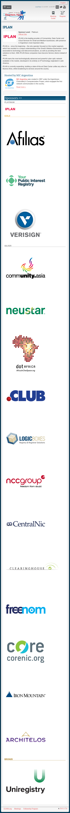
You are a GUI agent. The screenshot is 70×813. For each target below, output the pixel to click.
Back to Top (63, 808)
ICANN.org (8, 809)
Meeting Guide (53, 17)
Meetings (17, 809)
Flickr (57, 7)
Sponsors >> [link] (13, 98)
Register (63, 16)
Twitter (61, 7)
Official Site (22, 34)
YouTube (64, 7)
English (63, 3)
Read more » (21, 87)
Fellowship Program (30, 809)
